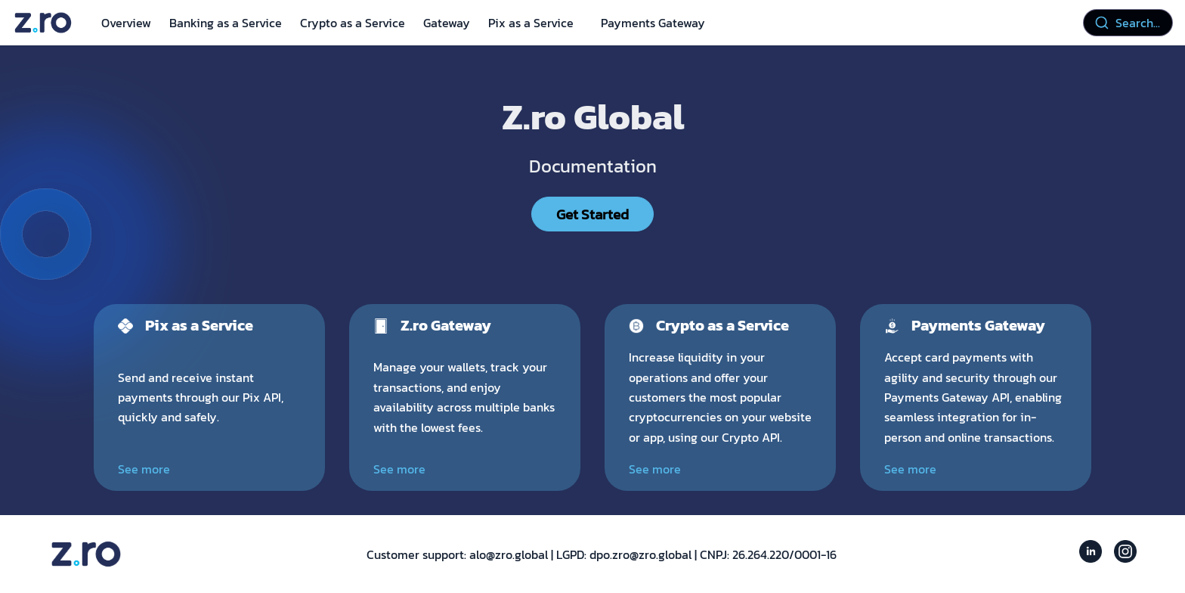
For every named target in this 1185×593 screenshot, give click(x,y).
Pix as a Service (531, 23)
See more (144, 469)
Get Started (592, 214)
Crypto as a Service (352, 23)
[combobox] (1128, 22)
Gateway (446, 23)
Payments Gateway (653, 23)
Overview (126, 23)
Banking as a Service (225, 23)
